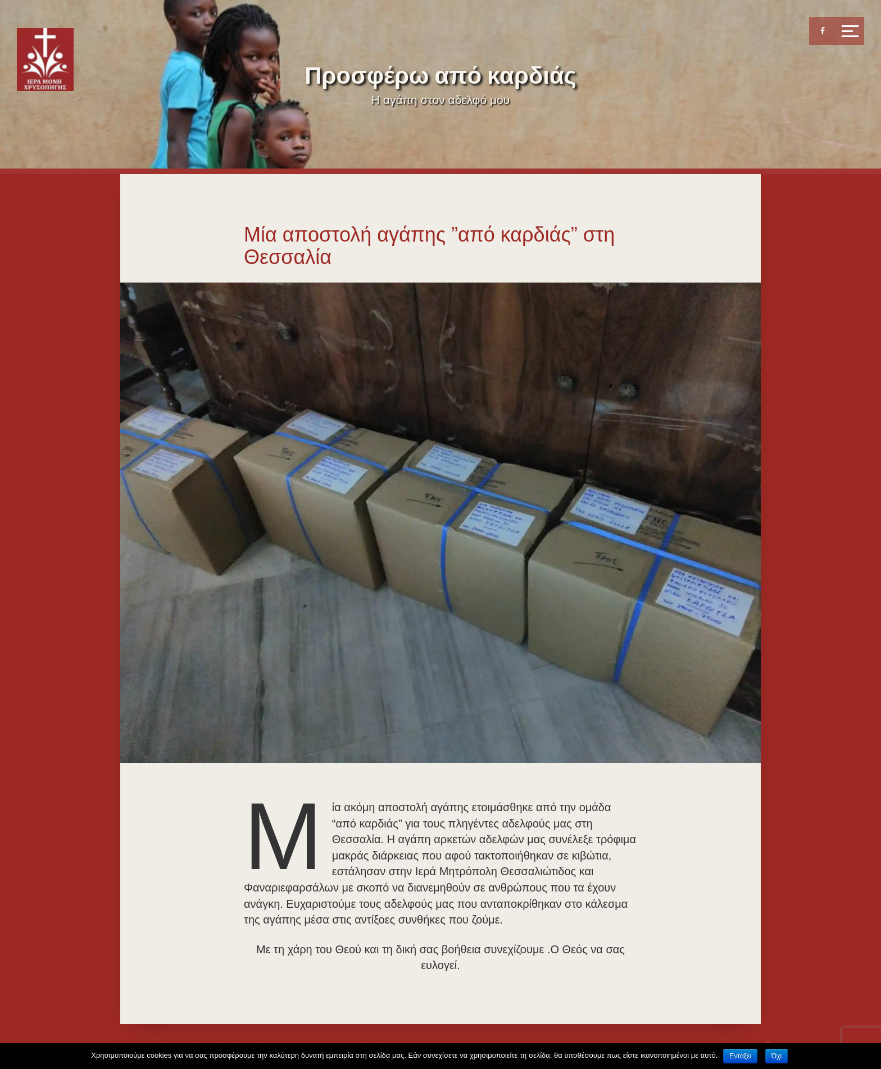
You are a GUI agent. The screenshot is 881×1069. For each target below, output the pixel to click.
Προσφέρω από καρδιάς (440, 75)
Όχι (776, 1056)
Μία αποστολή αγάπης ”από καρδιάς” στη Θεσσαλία (429, 246)
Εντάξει (740, 1056)
